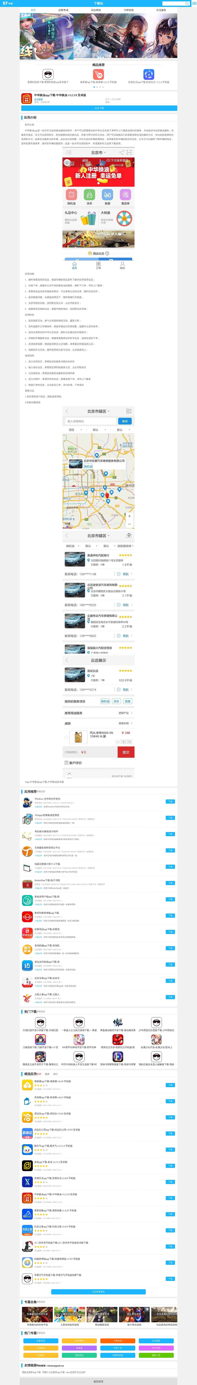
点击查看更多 (98, 1292)
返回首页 (98, 1381)
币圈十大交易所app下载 (53, 1372)
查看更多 (41, 791)
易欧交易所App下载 (31, 1372)
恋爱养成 (63, 10)
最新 (47, 1074)
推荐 (39, 1074)
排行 (55, 1074)
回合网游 (96, 10)
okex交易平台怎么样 (75, 1372)
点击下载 (99, 108)
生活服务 (161, 10)
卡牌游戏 (129, 10)
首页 (33, 10)
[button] (94, 87)
